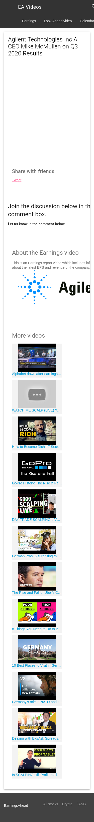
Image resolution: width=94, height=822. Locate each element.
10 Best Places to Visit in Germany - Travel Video (37, 665)
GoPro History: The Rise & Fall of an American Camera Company (37, 483)
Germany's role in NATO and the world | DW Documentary (37, 702)
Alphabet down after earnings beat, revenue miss (37, 374)
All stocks (50, 804)
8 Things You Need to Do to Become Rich (37, 629)
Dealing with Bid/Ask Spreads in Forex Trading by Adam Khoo (37, 738)
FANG (81, 804)
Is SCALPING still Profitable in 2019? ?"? (37, 775)
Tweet (16, 180)
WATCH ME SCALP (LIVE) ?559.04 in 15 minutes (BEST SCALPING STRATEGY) (37, 410)
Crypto (67, 804)
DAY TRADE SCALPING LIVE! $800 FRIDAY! (37, 520)
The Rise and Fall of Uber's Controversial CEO (37, 593)
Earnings (29, 21)
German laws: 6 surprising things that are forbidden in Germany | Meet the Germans (37, 556)
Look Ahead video (58, 21)
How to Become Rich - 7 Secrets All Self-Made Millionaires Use (37, 447)
